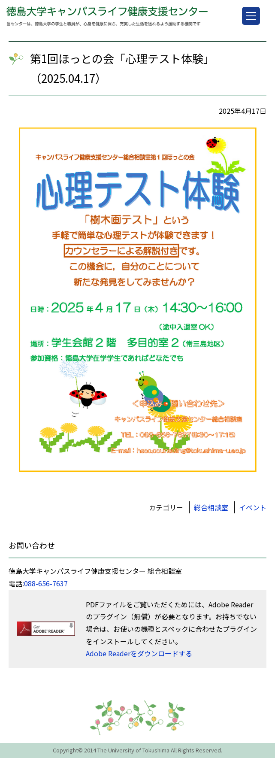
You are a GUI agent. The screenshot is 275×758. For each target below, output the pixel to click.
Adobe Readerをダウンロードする (139, 653)
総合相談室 (211, 507)
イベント (252, 507)
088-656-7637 (46, 583)
